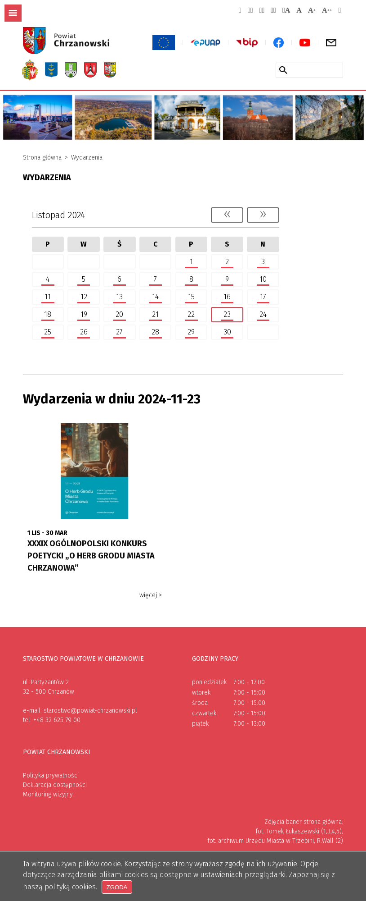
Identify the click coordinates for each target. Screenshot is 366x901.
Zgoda (118, 887)
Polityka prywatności (51, 775)
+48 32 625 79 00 (56, 720)
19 (79, 314)
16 (222, 297)
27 (115, 332)
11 (43, 297)
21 (151, 314)
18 (43, 314)
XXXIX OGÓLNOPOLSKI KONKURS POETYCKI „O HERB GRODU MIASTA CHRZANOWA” (91, 556)
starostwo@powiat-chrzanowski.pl (90, 710)
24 (258, 314)
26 (79, 332)
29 (187, 332)
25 (43, 332)
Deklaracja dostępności (55, 785)
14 (151, 297)
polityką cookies (70, 887)
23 (222, 314)
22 (187, 314)
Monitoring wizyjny (48, 794)
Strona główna (42, 157)
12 (79, 297)
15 (187, 297)
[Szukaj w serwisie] (283, 70)
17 (258, 297)
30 (222, 332)
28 (151, 332)
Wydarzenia (87, 157)
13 (115, 297)
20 (115, 314)
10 (258, 279)
